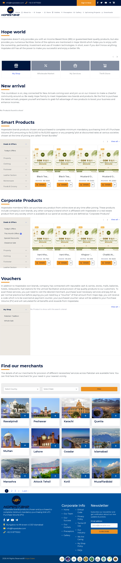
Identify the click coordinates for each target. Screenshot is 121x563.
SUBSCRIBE (104, 531)
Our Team (68, 514)
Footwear (7, 169)
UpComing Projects (91, 12)
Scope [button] (38, 12)
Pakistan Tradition (11, 316)
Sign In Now (86, 3)
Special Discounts (11, 238)
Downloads (107, 12)
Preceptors (66, 12)
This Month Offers (13, 234)
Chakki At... (108, 254)
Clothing (7, 164)
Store (47, 12)
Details (40, 185)
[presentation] (113, 56)
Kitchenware (8, 181)
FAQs (80, 550)
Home (66, 510)
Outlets (56, 12)
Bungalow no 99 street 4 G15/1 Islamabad (24, 525)
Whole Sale (8, 321)
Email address (96, 521)
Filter (99, 389)
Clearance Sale (10, 243)
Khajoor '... (86, 254)
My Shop (7, 310)
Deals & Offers (10, 144)
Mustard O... (86, 176)
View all (115, 141)
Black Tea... (42, 176)
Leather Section (10, 175)
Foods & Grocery (10, 186)
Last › (25, 490)
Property (7, 158)
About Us (26, 12)
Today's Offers (10, 151)
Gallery (77, 12)
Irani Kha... (42, 254)
